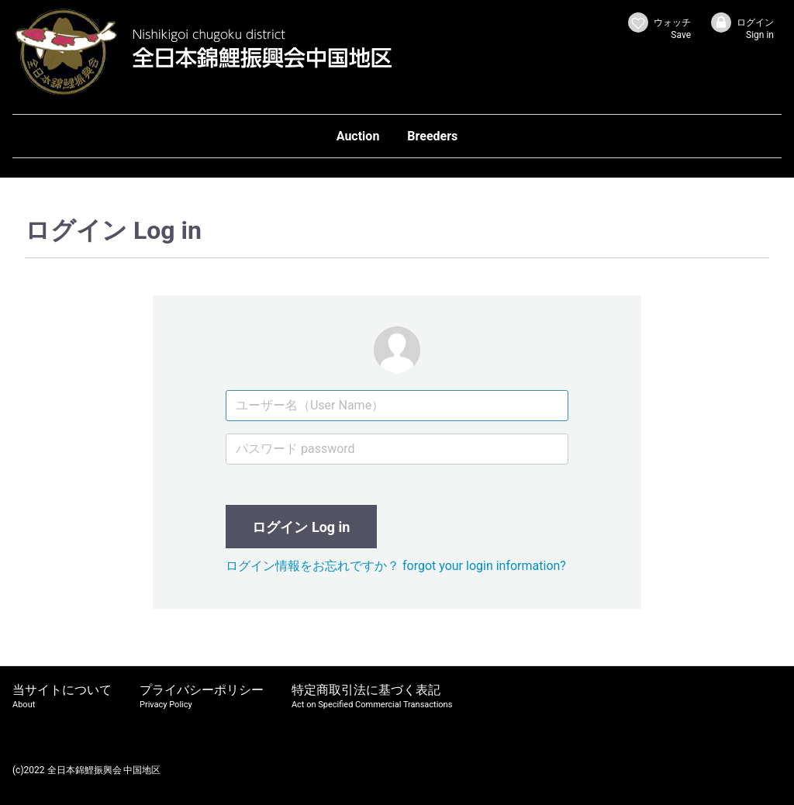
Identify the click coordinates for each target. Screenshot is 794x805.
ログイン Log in (301, 527)
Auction (358, 136)
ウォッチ (659, 26)
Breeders (432, 136)
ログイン (741, 26)
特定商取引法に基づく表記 (372, 696)
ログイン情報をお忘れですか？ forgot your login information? (396, 565)
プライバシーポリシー (202, 696)
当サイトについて (62, 696)
